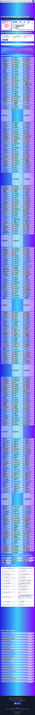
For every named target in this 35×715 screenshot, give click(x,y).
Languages (29, 1)
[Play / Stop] (10, 1)
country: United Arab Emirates (16, 18)
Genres (24, 1)
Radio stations (14, 1)
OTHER (17, 28)
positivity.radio (23, 29)
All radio (3, 18)
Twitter (28, 29)
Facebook (31, 29)
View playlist (5, 39)
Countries (20, 1)
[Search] (33, 1)
